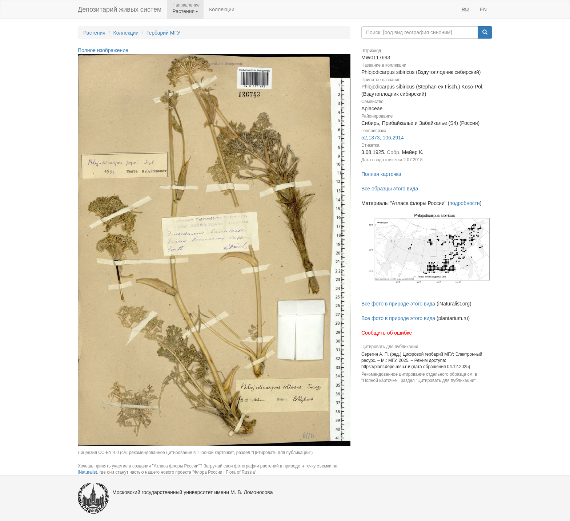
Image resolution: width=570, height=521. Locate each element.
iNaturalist (87, 472)
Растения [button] (185, 11)
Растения (94, 33)
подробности (464, 203)
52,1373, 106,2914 (382, 138)
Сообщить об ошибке (386, 333)
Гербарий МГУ (163, 33)
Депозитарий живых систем (119, 9)
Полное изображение (103, 50)
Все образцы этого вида (389, 189)
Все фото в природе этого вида (398, 304)
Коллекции (221, 9)
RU (465, 9)
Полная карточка (381, 174)
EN (483, 9)
